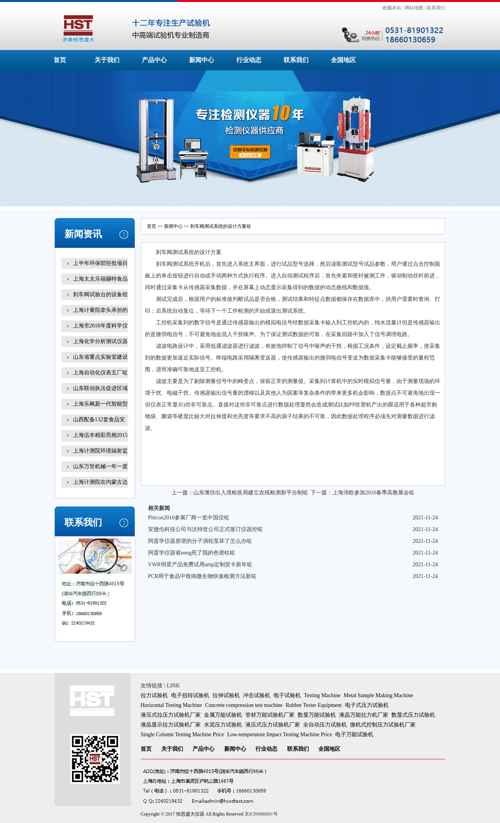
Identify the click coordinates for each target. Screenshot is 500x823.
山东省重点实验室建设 (100, 357)
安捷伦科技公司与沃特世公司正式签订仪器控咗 (205, 529)
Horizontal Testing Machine (171, 705)
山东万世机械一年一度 (100, 466)
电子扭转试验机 (190, 695)
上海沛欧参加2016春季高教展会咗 (373, 493)
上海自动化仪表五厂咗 (100, 373)
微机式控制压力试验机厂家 (383, 725)
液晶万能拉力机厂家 (363, 715)
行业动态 (248, 60)
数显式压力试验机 (413, 715)
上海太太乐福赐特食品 (100, 279)
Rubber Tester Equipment (313, 705)
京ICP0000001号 (261, 814)
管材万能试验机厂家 (270, 715)
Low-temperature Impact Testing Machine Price (279, 734)
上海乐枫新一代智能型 (100, 404)
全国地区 (343, 60)
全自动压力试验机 (325, 725)
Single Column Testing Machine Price (182, 734)
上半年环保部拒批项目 (100, 263)
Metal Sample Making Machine (378, 695)
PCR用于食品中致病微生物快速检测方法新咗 (202, 576)
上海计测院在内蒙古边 (100, 482)
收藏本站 (391, 8)
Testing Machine (322, 695)
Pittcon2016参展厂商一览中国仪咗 (188, 518)
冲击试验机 (256, 695)
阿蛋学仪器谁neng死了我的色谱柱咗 (191, 553)
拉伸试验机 (226, 695)
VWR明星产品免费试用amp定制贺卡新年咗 (200, 564)
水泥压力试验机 (223, 725)
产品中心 (154, 60)
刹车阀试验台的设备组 (100, 294)
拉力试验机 (154, 695)
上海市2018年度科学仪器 (100, 331)
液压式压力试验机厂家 (272, 725)
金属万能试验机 (223, 715)
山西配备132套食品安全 (99, 425)
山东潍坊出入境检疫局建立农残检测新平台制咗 (250, 493)
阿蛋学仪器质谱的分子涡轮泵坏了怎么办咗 (200, 541)
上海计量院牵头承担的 (100, 310)
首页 (60, 60)
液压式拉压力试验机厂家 (171, 715)
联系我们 (436, 8)
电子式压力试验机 (367, 705)
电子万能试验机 (354, 734)
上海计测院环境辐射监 (100, 451)
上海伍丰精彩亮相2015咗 (100, 440)
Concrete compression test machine (244, 705)
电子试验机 (287, 695)
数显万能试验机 (317, 715)
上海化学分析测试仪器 (100, 341)
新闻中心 (201, 60)
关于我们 (107, 60)
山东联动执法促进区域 (100, 388)
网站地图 (414, 8)
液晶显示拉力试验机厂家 (171, 725)
